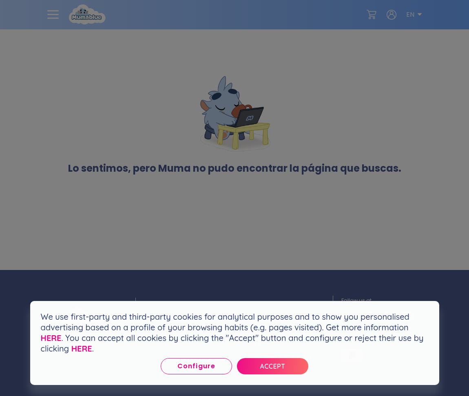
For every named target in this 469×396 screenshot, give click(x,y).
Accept (272, 366)
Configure (196, 366)
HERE (51, 338)
